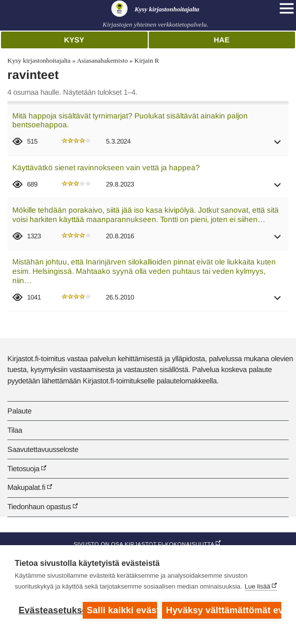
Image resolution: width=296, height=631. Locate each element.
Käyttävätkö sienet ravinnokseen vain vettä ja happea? (106, 167)
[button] (278, 145)
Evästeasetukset (48, 610)
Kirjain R (146, 60)
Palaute (19, 411)
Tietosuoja (23, 468)
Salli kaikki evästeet (122, 610)
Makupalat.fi (26, 487)
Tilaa (14, 430)
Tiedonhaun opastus (39, 506)
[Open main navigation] (287, 8)
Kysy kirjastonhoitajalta (38, 60)
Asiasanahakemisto (102, 60)
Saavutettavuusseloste (42, 449)
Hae (222, 40)
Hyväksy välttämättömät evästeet (223, 610)
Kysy (74, 40)
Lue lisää (257, 586)
